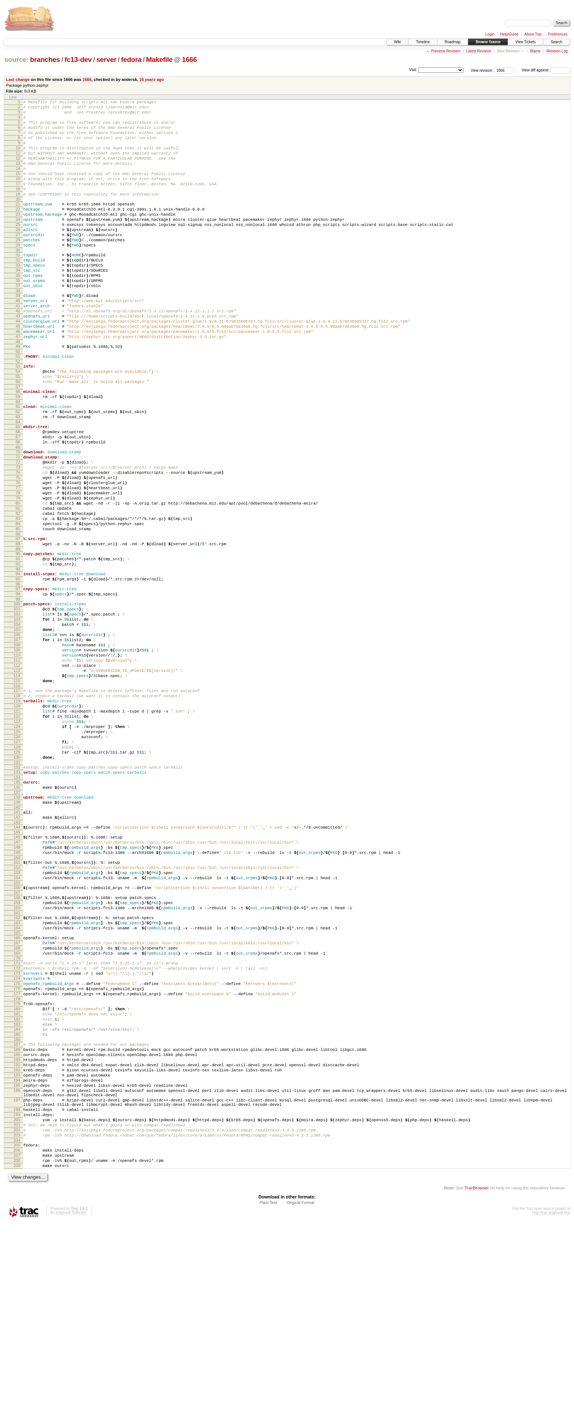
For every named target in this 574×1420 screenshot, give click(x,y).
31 (18, 285)
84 (18, 604)
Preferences (558, 34)
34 (18, 304)
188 (17, 1222)
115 (17, 789)
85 (18, 610)
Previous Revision (445, 51)
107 (17, 739)
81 (18, 585)
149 (17, 991)
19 (18, 214)
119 (17, 813)
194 (17, 1259)
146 (17, 972)
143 (17, 956)
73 (18, 535)
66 (18, 493)
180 (17, 1173)
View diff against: (546, 70)
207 (17, 1349)
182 (17, 1186)
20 (18, 220)
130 (17, 881)
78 (18, 566)
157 (17, 1038)
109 (17, 752)
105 (17, 727)
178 (17, 1162)
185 (17, 1204)
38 (18, 329)
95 (18, 668)
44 (18, 365)
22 (18, 231)
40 (18, 340)
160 (17, 1055)
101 (17, 702)
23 (18, 237)
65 (18, 487)
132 (17, 892)
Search (556, 42)
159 (17, 1049)
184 (17, 1198)
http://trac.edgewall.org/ (551, 1410)
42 (18, 352)
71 (18, 523)
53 (18, 417)
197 (17, 1283)
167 (17, 1095)
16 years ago (151, 79)
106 (17, 733)
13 (18, 176)
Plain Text (268, 1400)
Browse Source (488, 42)
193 (17, 1253)
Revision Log (557, 51)
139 (17, 933)
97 (18, 679)
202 (17, 1320)
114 (17, 783)
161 (17, 1061)
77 (18, 560)
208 (17, 1356)
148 (17, 984)
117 (17, 800)
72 (18, 529)
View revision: (482, 70)
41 (18, 346)
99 (18, 691)
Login (489, 34)
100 (17, 696)
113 (17, 777)
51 (18, 406)
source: (16, 59)
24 (18, 243)
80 (18, 579)
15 (18, 189)
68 (18, 505)
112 (17, 771)
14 (18, 183)
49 (18, 395)
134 (17, 905)
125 (17, 850)
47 (18, 384)
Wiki (397, 42)
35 (18, 310)
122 (17, 831)
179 (17, 1167)
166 (17, 1089)
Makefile (159, 59)
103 (17, 715)
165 (17, 1084)
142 (17, 950)
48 (18, 390)
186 (17, 1211)
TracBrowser (477, 1385)
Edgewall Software (71, 1410)
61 (18, 463)
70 (18, 516)
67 (18, 499)
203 (17, 1326)
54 (18, 423)
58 (18, 446)
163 (17, 1072)
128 (17, 869)
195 (17, 1265)
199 (17, 1301)
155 (17, 1027)
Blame (535, 51)
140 (17, 939)
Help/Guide (509, 34)
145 (17, 967)
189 (17, 1228)
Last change (18, 79)
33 (18, 298)
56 (18, 435)
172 (17, 1125)
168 (17, 1102)
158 (17, 1042)
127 (17, 862)
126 (17, 856)
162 (17, 1066)
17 (18, 201)
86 (18, 616)
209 (17, 1362)
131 (17, 887)
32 (18, 292)
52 (18, 412)
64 (18, 482)
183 (17, 1192)
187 (17, 1215)
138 (17, 927)
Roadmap (453, 42)
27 (18, 262)
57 (18, 441)
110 (17, 758)
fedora (131, 59)
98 (18, 685)
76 (18, 554)
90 (18, 638)
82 (18, 591)
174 (17, 1137)
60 (18, 459)
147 (17, 978)
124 (17, 844)
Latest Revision (478, 51)
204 (17, 1332)
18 (18, 207)
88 (18, 627)
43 (18, 359)
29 (18, 274)
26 (18, 256)
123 (17, 838)
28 (18, 268)
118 (17, 806)
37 (18, 323)
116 (17, 795)
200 (17, 1307)
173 (17, 1131)
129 (17, 875)
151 (17, 1002)
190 (17, 1234)
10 (18, 158)
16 (18, 195)
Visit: (413, 70)
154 (17, 1020)
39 (18, 334)
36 (18, 317)
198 (17, 1295)
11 (18, 164)
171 (17, 1119)
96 (18, 674)
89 (18, 633)
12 (18, 170)
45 (18, 371)
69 (18, 512)
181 (17, 1180)
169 (17, 1108)
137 (17, 922)
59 (18, 452)
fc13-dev (78, 59)
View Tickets (525, 42)
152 (17, 1008)
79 (18, 572)
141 (17, 944)
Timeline (422, 42)
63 (18, 476)
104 (17, 721)
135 (17, 909)
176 (17, 1150)
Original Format (300, 1400)
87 (18, 621)
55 (18, 429)
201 (17, 1314)
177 (17, 1156)
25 (18, 250)
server (106, 59)
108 (17, 746)
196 (17, 1272)
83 (18, 597)
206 (17, 1343)
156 (17, 1031)
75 (18, 548)
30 (18, 281)
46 (18, 377)
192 (17, 1247)
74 (18, 541)
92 (18, 650)
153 (17, 1014)
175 (17, 1144)
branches (45, 59)
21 (18, 225)
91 (18, 644)
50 (18, 401)
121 (17, 825)
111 (17, 764)
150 (17, 997)
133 (17, 898)
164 (17, 1078)
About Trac (533, 34)
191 (17, 1240)
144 (17, 961)
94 (18, 661)
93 (18, 657)
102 (17, 708)
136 (17, 916)
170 (17, 1114)
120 (17, 819)
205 (17, 1337)
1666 (189, 59)
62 (18, 470)
